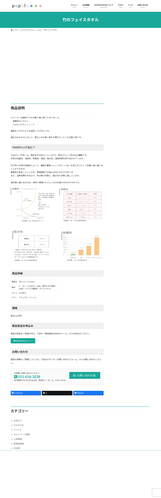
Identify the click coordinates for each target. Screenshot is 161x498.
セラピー (119, 113)
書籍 (117, 93)
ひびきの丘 (19, 426)
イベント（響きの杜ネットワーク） (72, 494)
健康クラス (120, 108)
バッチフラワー (122, 89)
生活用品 (119, 84)
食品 (117, 75)
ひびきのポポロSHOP (67, 486)
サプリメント (121, 61)
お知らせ (18, 421)
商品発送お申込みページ (25, 341)
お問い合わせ (64, 481)
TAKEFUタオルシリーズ (23, 124)
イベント (119, 117)
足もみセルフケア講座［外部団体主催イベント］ (125, 488)
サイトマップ (17, 454)
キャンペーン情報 (22, 435)
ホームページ (64, 468)
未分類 (17, 449)
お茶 (117, 70)
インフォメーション (67, 477)
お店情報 (63, 473)
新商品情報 (19, 444)
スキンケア (120, 66)
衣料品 (118, 80)
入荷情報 (18, 440)
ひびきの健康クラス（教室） (70, 490)
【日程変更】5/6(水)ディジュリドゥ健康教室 (124, 494)
